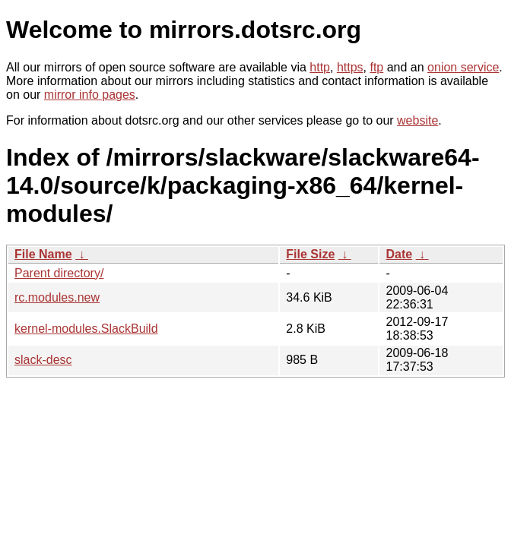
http (319, 67)
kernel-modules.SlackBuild (86, 328)
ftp (376, 67)
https (350, 67)
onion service (463, 67)
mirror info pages (89, 94)
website (417, 120)
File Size (310, 254)
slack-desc (43, 359)
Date (399, 254)
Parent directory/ (58, 273)
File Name (43, 254)
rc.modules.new (57, 297)
